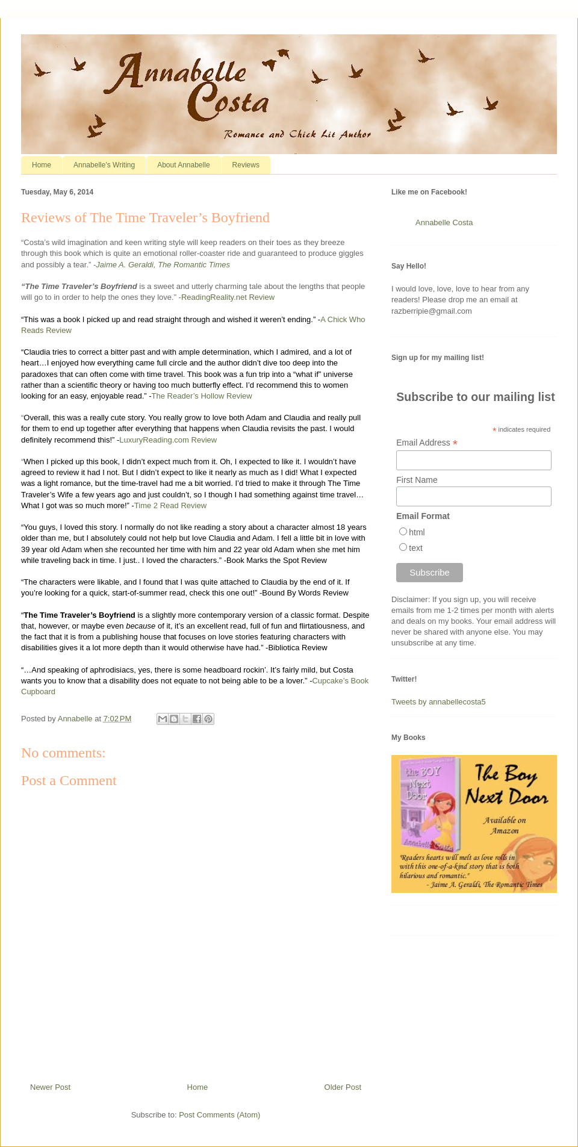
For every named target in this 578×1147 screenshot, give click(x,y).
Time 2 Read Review (170, 505)
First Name (416, 480)
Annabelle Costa (444, 222)
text (416, 548)
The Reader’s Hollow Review (202, 395)
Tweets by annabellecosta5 (438, 701)
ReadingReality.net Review (228, 297)
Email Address (427, 443)
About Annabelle (183, 165)
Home (41, 165)
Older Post (343, 1087)
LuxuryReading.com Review (168, 439)
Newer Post (50, 1087)
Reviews (245, 165)
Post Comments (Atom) (219, 1114)
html (416, 532)
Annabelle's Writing (104, 165)
